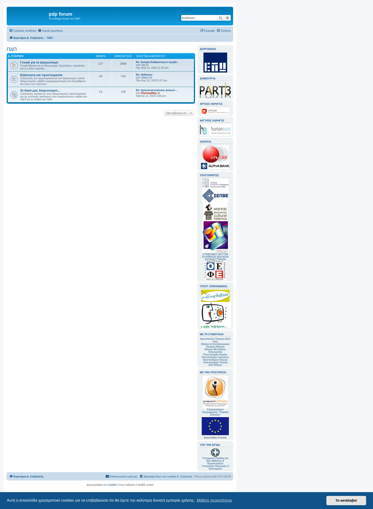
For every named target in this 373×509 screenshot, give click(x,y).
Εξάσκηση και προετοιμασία (41, 75)
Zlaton (145, 77)
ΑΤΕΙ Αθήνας (215, 365)
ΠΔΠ (12, 49)
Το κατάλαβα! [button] (346, 500)
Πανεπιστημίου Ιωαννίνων (215, 357)
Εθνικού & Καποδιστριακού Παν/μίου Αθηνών (215, 345)
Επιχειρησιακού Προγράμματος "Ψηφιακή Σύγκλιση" (215, 396)
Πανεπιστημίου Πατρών (215, 360)
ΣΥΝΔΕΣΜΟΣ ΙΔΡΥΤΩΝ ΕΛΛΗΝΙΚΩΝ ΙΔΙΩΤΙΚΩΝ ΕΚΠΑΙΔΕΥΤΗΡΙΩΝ (215, 257)
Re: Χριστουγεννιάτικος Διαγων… (157, 90)
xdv (143, 64)
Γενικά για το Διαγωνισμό (39, 62)
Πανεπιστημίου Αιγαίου (215, 354)
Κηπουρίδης (149, 93)
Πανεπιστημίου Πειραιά (215, 362)
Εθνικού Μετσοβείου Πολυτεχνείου (215, 350)
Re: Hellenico (144, 74)
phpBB (111, 485)
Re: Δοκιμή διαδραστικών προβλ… (157, 62)
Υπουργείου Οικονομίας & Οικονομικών (215, 467)
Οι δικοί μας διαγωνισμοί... (40, 90)
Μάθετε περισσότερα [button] (214, 500)
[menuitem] (50, 31)
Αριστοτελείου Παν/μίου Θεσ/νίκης (215, 340)
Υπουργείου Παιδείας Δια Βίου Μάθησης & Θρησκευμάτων (215, 461)
